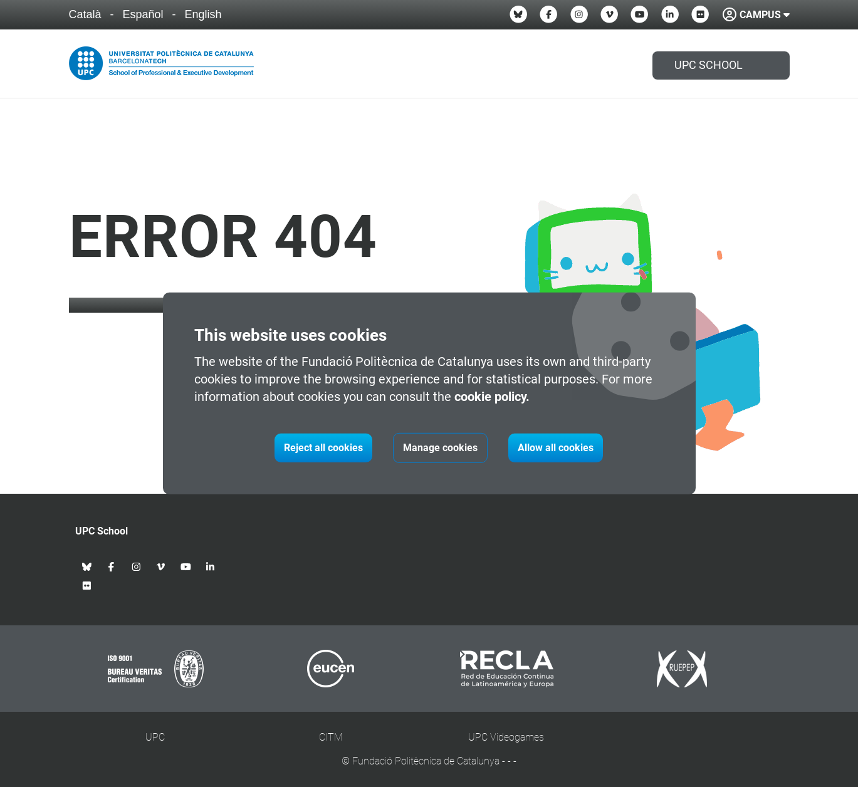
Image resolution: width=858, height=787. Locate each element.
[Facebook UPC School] (548, 14)
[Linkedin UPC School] (670, 14)
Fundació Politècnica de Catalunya (426, 761)
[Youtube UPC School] (639, 14)
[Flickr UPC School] (700, 14)
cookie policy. (492, 396)
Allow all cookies (556, 448)
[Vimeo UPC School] (609, 14)
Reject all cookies (323, 448)
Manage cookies (440, 448)
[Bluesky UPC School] (518, 14)
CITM (331, 737)
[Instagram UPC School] (579, 14)
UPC (155, 737)
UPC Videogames (506, 737)
